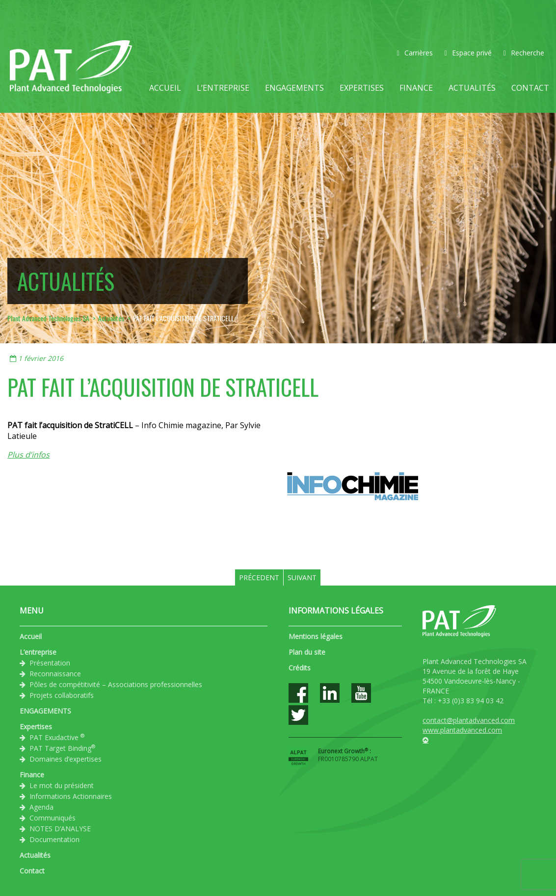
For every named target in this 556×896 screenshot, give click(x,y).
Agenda (41, 807)
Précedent (259, 577)
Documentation (54, 839)
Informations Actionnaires (70, 796)
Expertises (362, 87)
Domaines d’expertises (65, 759)
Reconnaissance (55, 673)
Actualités (472, 87)
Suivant (302, 577)
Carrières (415, 52)
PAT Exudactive (56, 737)
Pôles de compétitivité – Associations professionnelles (115, 684)
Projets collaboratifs (61, 695)
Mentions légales (316, 636)
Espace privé (468, 52)
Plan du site (307, 652)
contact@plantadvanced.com (469, 720)
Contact (530, 87)
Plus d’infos (28, 454)
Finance (416, 87)
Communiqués (52, 817)
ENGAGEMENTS (294, 87)
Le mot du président (61, 785)
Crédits (300, 667)
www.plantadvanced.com (462, 730)
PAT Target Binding (62, 748)
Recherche (523, 52)
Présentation (49, 662)
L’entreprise (223, 87)
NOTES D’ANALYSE (60, 828)
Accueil (165, 87)
